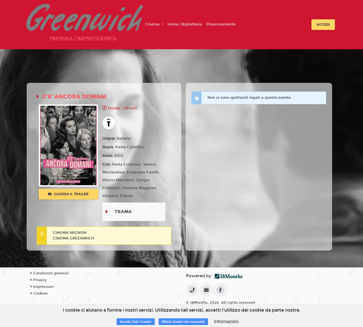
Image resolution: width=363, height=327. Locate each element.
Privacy (38, 280)
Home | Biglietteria (185, 24)
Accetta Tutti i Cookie (135, 321)
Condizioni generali (50, 273)
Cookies (39, 293)
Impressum (42, 286)
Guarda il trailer (68, 194)
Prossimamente (221, 24)
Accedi (323, 25)
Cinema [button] (153, 24)
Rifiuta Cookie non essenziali (183, 321)
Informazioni (226, 321)
